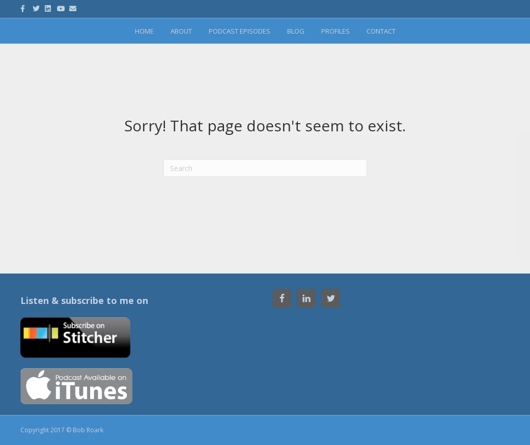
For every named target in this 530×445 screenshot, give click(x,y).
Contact (381, 31)
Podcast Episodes (239, 31)
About (181, 31)
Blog (295, 31)
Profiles (335, 31)
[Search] (265, 168)
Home (144, 31)
